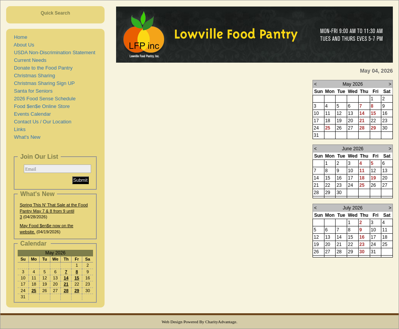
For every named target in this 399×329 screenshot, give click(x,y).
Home (19, 37)
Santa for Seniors (32, 91)
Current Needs (29, 60)
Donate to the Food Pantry (42, 68)
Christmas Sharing (33, 75)
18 (361, 178)
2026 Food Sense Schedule (43, 98)
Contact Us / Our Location (41, 122)
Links (18, 129)
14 (66, 278)
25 (34, 290)
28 (66, 290)
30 (361, 251)
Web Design (172, 321)
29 (77, 290)
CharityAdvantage (220, 321)
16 (361, 237)
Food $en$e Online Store (40, 106)
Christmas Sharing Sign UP (43, 83)
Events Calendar (31, 114)
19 (373, 178)
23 (361, 244)
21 (66, 284)
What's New (25, 137)
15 (77, 278)
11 (361, 170)
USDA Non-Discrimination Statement (53, 52)
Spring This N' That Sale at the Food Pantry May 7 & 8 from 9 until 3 (54, 211)
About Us (22, 45)
